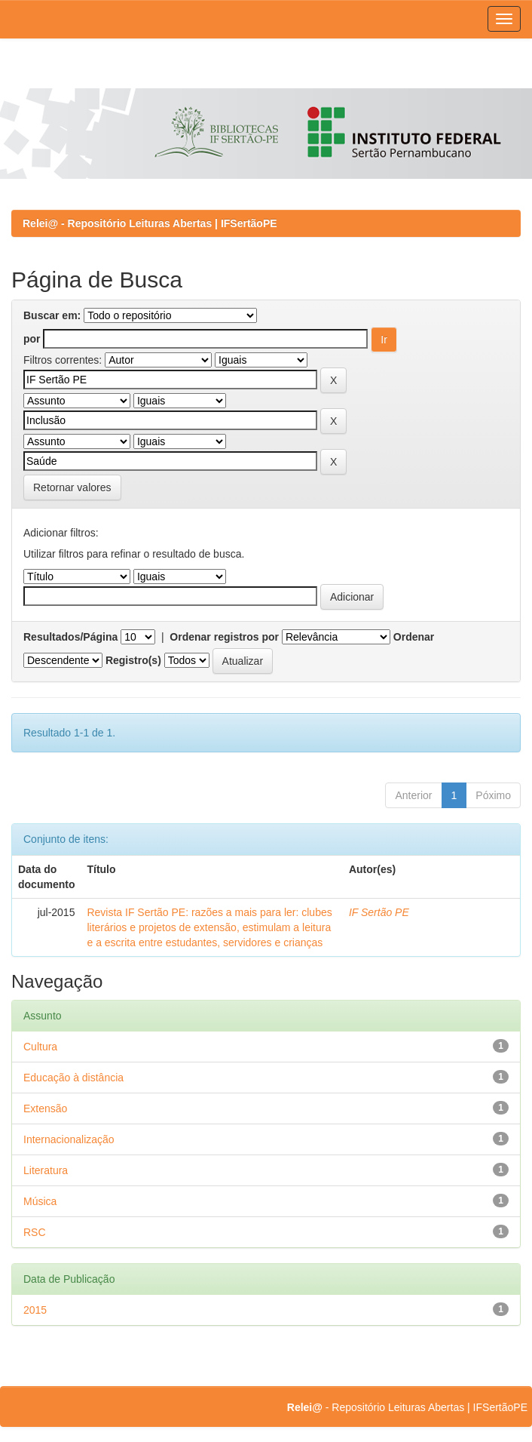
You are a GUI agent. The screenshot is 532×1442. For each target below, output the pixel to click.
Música (40, 1201)
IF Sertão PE (379, 912)
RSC (34, 1232)
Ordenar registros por (224, 637)
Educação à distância (73, 1078)
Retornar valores (72, 487)
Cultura (40, 1047)
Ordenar (413, 637)
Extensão (45, 1108)
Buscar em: (52, 315)
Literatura (45, 1170)
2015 (35, 1310)
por (32, 339)
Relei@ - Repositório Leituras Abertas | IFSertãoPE (150, 223)
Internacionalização (69, 1139)
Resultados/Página (70, 637)
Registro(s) (133, 660)
